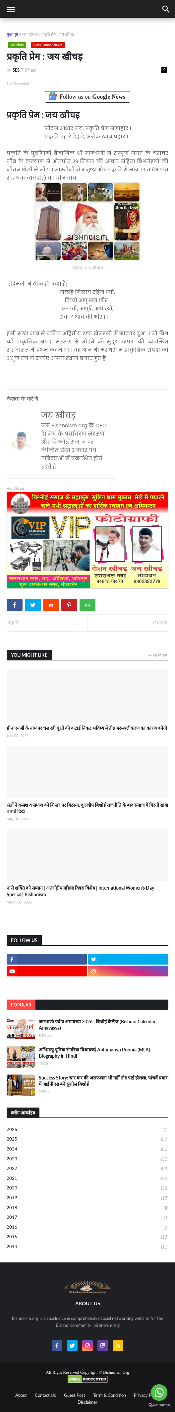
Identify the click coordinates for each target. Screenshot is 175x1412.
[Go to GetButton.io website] (159, 1405)
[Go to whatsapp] (159, 1392)
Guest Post (74, 1395)
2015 (87, 1237)
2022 (87, 1169)
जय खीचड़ (29, 34)
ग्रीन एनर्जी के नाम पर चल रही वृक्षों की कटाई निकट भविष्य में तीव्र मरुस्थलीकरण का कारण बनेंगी (87, 728)
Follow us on (87, 96)
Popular (21, 1004)
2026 (87, 1130)
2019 (87, 1198)
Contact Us (45, 1395)
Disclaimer (87, 1402)
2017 (87, 1218)
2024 (87, 1149)
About (21, 1395)
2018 (87, 1208)
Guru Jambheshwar (47, 45)
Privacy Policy (147, 1395)
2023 (87, 1159)
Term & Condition (109, 1395)
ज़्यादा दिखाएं (158, 654)
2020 (87, 1188)
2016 (87, 1227)
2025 (87, 1139)
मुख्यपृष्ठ (12, 34)
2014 (87, 1247)
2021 (87, 1179)
